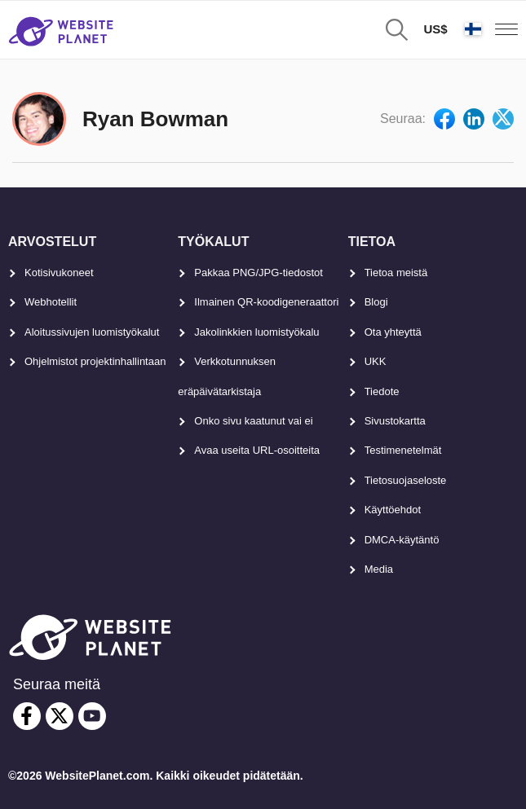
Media (379, 569)
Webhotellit (50, 302)
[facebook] (27, 716)
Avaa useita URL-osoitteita (257, 450)
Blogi (376, 302)
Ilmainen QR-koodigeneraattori (266, 302)
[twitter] (59, 716)
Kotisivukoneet (59, 272)
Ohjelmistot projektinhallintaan (95, 361)
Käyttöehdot (393, 509)
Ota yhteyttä (393, 332)
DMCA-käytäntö (402, 540)
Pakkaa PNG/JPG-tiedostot (258, 272)
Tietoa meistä (396, 272)
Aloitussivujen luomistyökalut (91, 332)
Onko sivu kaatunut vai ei (253, 421)
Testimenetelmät (403, 450)
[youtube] (92, 716)
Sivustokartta (395, 421)
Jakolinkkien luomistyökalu (256, 332)
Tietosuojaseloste (406, 480)
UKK (376, 361)
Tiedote (382, 391)
